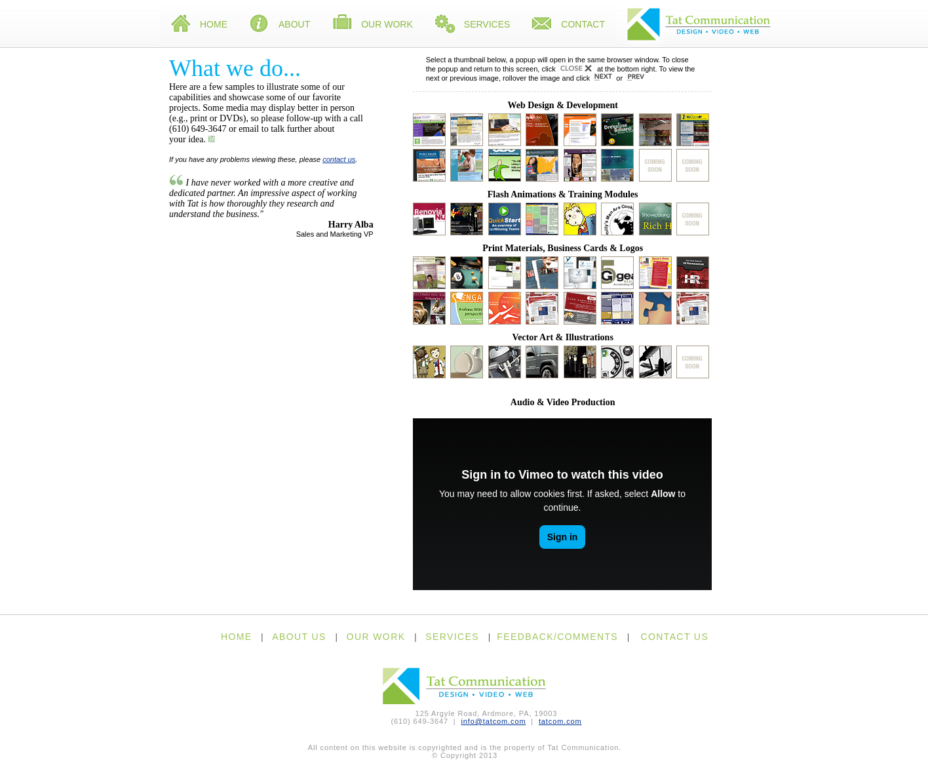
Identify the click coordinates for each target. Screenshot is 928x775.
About (279, 25)
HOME (236, 636)
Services (472, 25)
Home (198, 25)
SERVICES (452, 636)
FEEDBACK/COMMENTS (557, 636)
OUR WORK (376, 636)
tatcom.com (560, 721)
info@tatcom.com (493, 721)
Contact (568, 25)
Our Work (372, 25)
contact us (338, 159)
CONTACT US (674, 636)
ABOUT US (299, 636)
